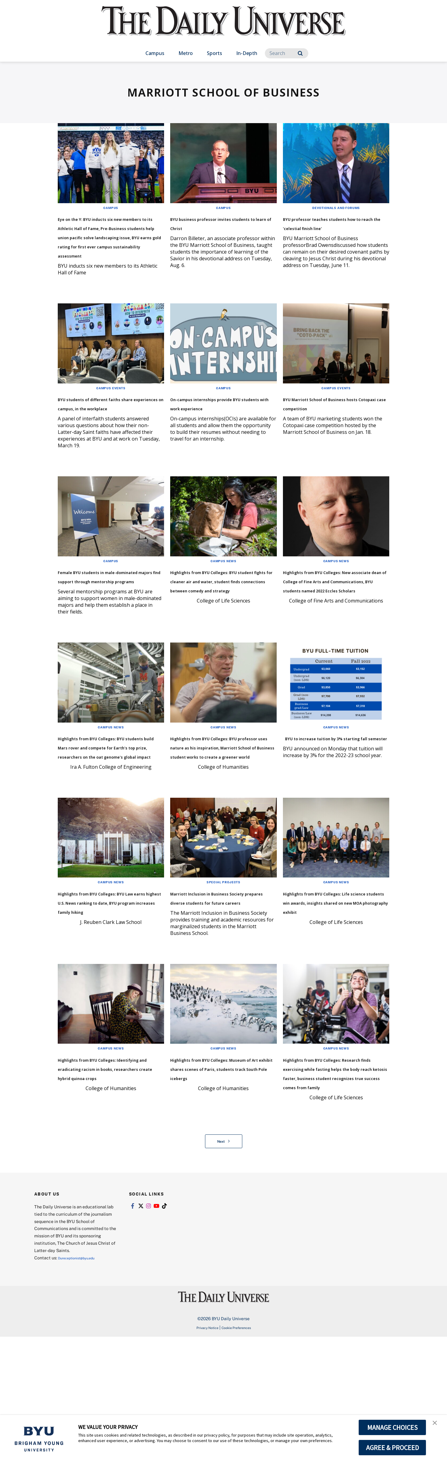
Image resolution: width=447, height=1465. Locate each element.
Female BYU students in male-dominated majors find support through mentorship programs (110, 621)
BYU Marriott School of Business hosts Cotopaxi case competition (335, 435)
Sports (214, 53)
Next (223, 1269)
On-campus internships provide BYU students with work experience (218, 435)
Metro (185, 53)
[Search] (287, 53)
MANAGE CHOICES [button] (392, 1427)
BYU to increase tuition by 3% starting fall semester (330, 797)
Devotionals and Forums (336, 207)
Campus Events (111, 415)
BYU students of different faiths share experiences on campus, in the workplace (108, 435)
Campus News (223, 597)
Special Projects (223, 964)
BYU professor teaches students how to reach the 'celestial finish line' (331, 227)
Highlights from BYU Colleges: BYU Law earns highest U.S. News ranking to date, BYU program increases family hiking (110, 993)
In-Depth (246, 53)
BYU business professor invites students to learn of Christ (219, 227)
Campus (154, 53)
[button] (437, 1426)
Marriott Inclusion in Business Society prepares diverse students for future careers (219, 989)
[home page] (223, 27)
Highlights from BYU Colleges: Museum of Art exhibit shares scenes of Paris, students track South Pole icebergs (219, 1178)
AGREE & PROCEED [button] (392, 1447)
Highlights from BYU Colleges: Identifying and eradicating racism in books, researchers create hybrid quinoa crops (108, 1178)
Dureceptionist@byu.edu (82, 1386)
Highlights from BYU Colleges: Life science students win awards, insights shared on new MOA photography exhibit (334, 993)
